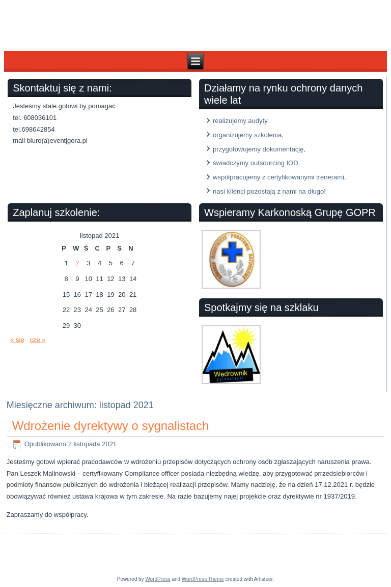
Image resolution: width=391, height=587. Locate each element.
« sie (17, 340)
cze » (38, 340)
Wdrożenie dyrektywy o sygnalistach (110, 425)
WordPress (157, 579)
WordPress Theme (203, 579)
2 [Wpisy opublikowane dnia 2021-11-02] (77, 263)
